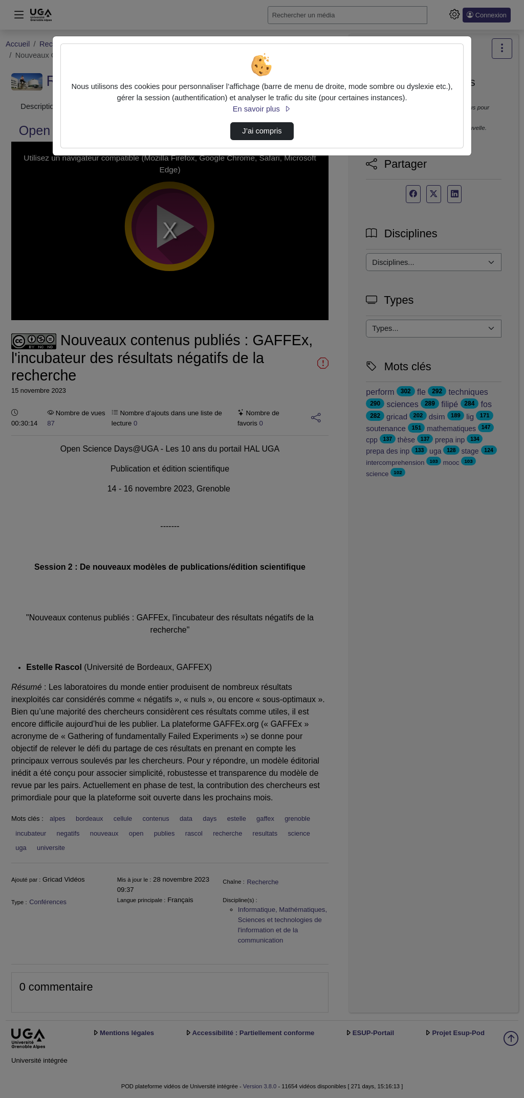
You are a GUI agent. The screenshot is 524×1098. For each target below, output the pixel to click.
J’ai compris (261, 131)
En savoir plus (262, 109)
